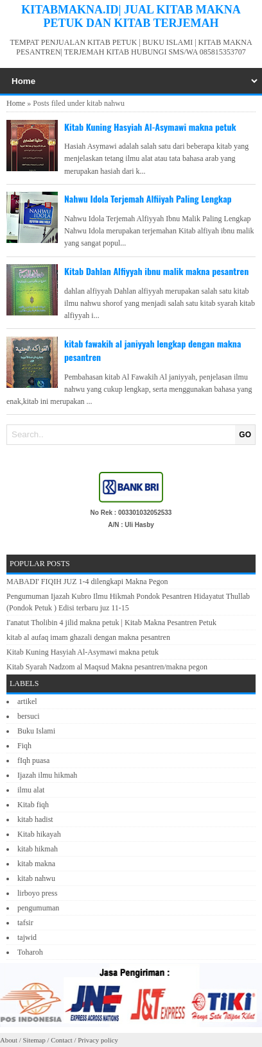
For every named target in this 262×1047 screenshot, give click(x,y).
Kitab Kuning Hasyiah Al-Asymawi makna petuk (150, 126)
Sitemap (33, 1040)
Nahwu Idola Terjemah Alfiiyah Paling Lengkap (148, 198)
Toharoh (30, 952)
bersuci (28, 716)
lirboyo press (37, 893)
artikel (27, 701)
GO (245, 434)
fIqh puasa (33, 760)
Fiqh (24, 745)
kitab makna (36, 863)
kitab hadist (35, 819)
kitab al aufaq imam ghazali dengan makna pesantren (88, 637)
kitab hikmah (37, 848)
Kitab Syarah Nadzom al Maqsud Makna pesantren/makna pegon (106, 666)
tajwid (27, 937)
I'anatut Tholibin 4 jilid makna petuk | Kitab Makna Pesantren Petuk (111, 622)
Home (15, 103)
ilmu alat (30, 789)
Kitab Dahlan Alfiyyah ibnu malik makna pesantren (156, 271)
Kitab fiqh (33, 804)
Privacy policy (98, 1040)
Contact (62, 1040)
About (8, 1040)
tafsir (25, 922)
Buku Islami (36, 730)
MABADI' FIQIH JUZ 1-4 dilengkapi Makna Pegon (87, 581)
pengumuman (38, 907)
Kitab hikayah (39, 834)
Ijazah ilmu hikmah (47, 775)
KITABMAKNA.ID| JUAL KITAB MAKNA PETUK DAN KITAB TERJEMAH (130, 16)
